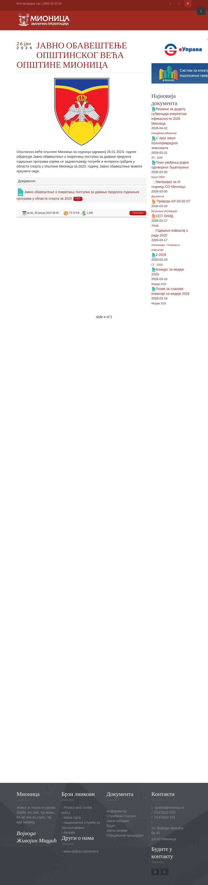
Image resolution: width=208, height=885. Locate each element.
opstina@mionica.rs (169, 807)
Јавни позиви (117, 830)
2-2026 (161, 255)
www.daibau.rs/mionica (81, 851)
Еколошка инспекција (164, 211)
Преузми (137, 212)
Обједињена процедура (125, 835)
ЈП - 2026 (157, 157)
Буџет (111, 826)
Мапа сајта (72, 817)
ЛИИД (155, 225)
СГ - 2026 (157, 264)
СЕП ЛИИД (164, 216)
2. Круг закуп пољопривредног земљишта (164, 143)
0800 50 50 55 (52, 3)
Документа (157, 196)
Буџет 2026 (158, 176)
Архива (69, 832)
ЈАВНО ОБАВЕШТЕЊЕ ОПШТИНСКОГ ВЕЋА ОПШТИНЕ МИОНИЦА (72, 55)
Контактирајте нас (29, 3)
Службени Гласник (121, 816)
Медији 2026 (158, 283)
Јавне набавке (118, 821)
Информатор (117, 811)
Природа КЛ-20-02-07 (173, 201)
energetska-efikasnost (164, 133)
